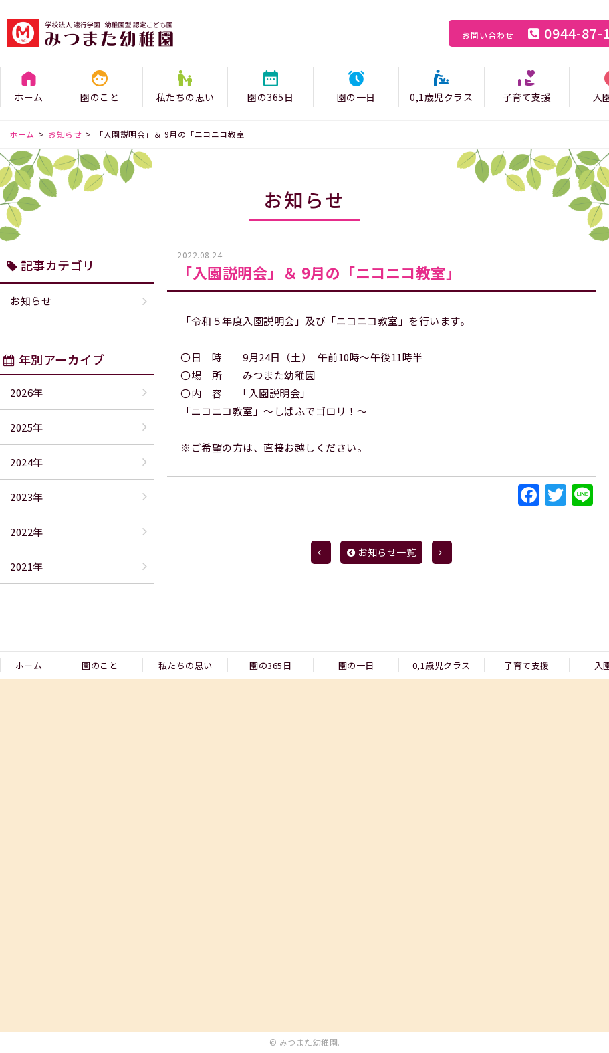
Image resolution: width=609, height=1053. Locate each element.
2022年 (26, 531)
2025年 (26, 427)
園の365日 (270, 97)
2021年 (26, 566)
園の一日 (356, 97)
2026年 (26, 392)
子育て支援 (527, 97)
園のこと (99, 97)
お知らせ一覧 (381, 552)
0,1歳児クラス (441, 97)
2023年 (26, 497)
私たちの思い (185, 97)
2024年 (26, 462)
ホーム (28, 97)
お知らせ (30, 301)
